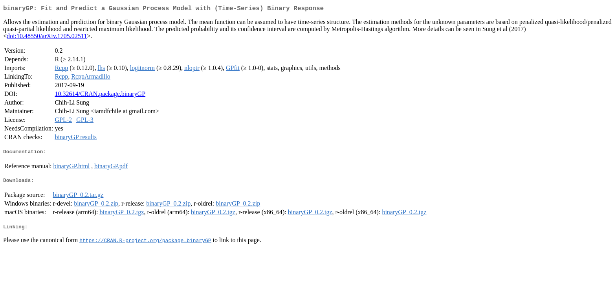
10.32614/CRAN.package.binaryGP (100, 95)
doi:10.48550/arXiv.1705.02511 (47, 37)
